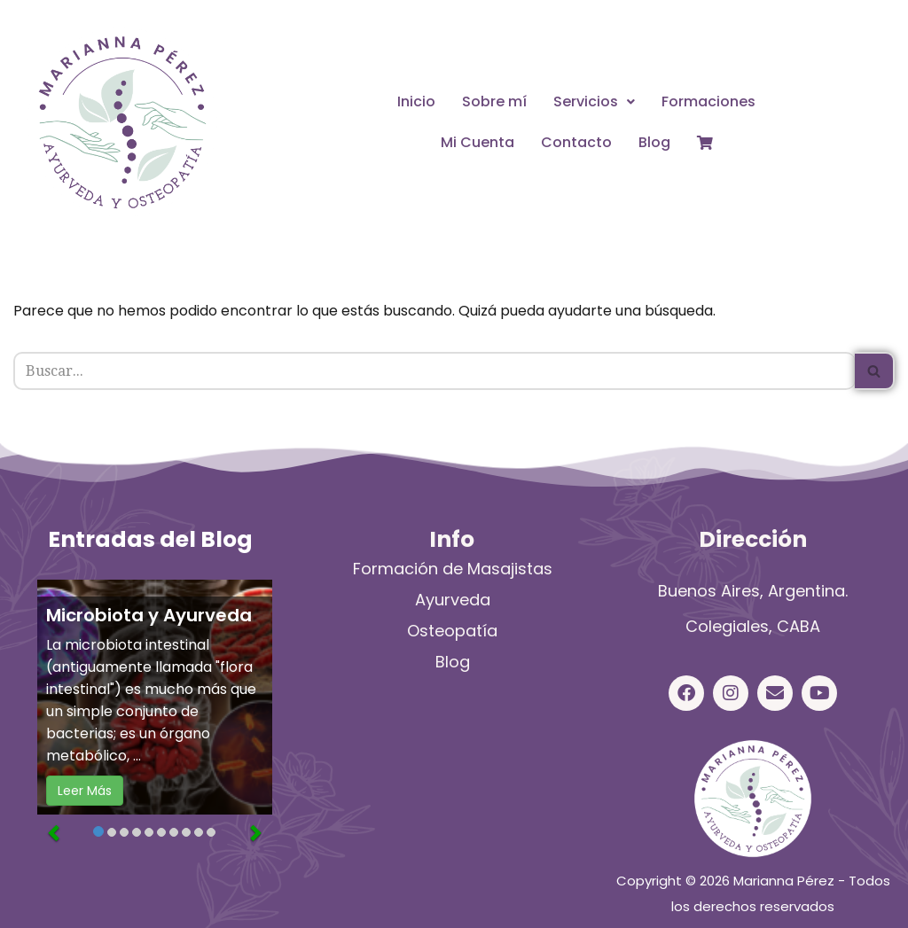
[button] (594, 102)
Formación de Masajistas (452, 569)
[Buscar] (434, 371)
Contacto (576, 142)
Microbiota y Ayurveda (149, 615)
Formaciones (708, 101)
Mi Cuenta (477, 142)
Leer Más (85, 790)
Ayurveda (452, 600)
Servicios (594, 101)
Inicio (416, 101)
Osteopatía (452, 631)
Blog (654, 142)
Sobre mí (494, 101)
